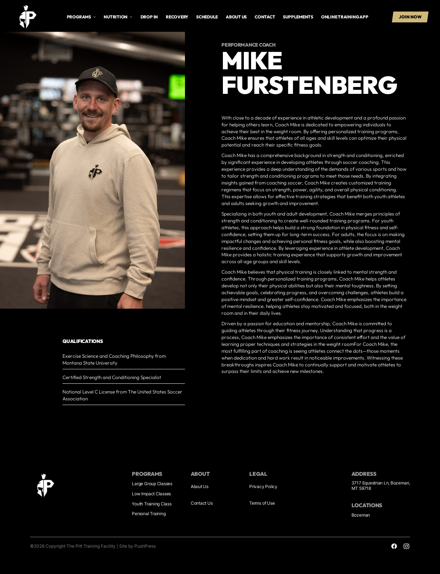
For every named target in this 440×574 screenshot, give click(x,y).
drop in (149, 16)
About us (236, 16)
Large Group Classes (152, 483)
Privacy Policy (263, 486)
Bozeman (360, 515)
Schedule (207, 16)
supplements (298, 16)
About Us (199, 486)
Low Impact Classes (151, 493)
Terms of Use (262, 503)
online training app (344, 16)
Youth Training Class (151, 503)
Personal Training (148, 513)
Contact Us (202, 503)
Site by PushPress (137, 546)
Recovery (177, 16)
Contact (265, 16)
